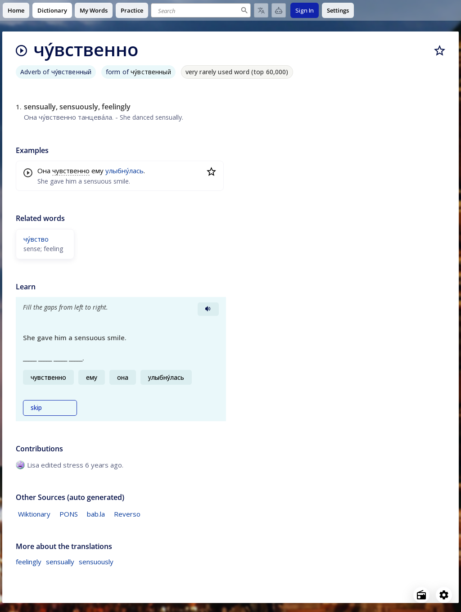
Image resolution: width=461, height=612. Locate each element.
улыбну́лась (124, 170)
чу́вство (36, 238)
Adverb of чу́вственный (55, 72)
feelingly (28, 561)
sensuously (96, 561)
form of (138, 72)
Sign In (304, 10)
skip (36, 408)
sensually (60, 561)
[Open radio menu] (421, 595)
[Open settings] (444, 595)
